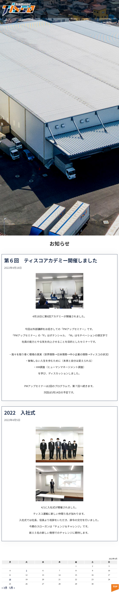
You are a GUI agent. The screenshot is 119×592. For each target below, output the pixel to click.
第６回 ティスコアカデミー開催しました (50, 260)
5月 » (12, 587)
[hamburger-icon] (113, 9)
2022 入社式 (19, 412)
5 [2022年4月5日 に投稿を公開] (26, 571)
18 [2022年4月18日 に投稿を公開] (10, 579)
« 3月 (4, 587)
